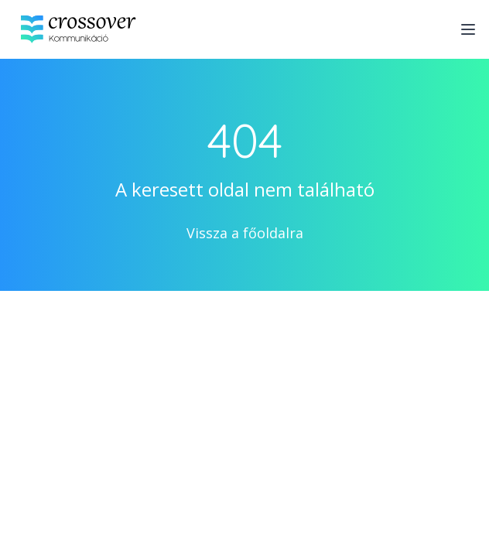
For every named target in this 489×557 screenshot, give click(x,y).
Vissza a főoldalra (244, 233)
